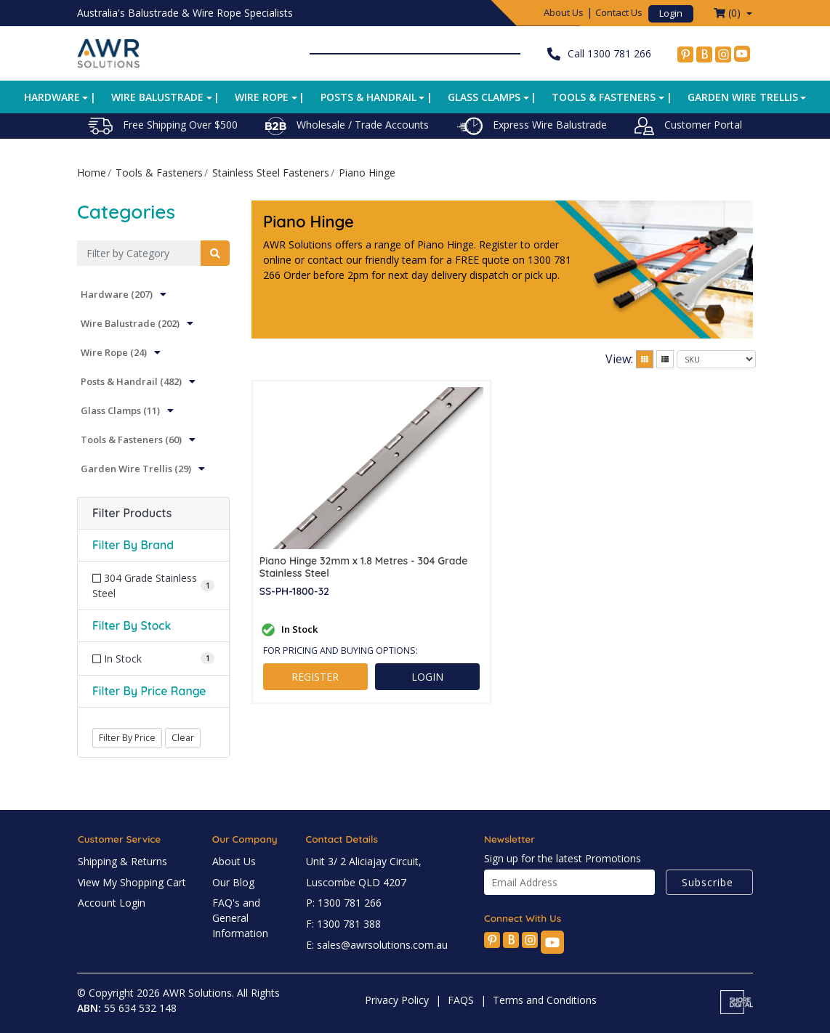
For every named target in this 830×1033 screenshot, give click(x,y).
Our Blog (233, 882)
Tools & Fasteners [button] (604, 97)
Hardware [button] (52, 97)
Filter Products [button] (132, 513)
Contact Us (618, 12)
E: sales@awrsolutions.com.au (377, 945)
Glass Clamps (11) (120, 410)
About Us (564, 12)
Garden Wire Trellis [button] (743, 97)
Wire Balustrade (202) (130, 323)
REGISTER (315, 677)
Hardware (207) (117, 294)
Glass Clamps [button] (484, 97)
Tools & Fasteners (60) (131, 439)
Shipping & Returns (122, 861)
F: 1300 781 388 (343, 924)
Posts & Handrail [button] (368, 97)
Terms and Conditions (545, 1000)
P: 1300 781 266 (344, 903)
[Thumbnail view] (644, 359)
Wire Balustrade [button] (157, 97)
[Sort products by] (716, 359)
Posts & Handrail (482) (131, 381)
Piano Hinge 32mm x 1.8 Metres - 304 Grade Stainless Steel (363, 567)
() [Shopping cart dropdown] (729, 13)
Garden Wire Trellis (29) (136, 468)
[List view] (665, 359)
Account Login (111, 903)
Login (670, 13)
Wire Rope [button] (262, 97)
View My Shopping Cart (132, 882)
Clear (183, 738)
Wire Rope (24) (114, 352)
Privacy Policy (397, 1000)
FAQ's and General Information (240, 918)
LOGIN (427, 677)
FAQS (461, 1000)
